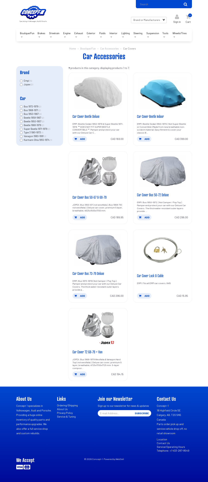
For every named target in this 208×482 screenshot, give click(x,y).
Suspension (152, 33)
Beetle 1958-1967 (33, 117)
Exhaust (78, 33)
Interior (113, 33)
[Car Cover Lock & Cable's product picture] (162, 250)
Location (162, 439)
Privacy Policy (65, 412)
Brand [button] (24, 72)
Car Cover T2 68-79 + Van (87, 351)
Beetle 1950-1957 (33, 121)
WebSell (120, 459)
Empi (27, 80)
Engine (66, 33)
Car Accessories (109, 48)
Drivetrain (54, 33)
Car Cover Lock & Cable (150, 275)
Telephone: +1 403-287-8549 (173, 450)
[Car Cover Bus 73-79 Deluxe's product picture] (98, 250)
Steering (137, 33)
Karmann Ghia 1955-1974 (37, 139)
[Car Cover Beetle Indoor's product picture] (162, 93)
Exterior (91, 33)
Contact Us (163, 443)
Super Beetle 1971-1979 (36, 128)
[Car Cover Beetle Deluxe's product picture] (98, 93)
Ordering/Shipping (67, 405)
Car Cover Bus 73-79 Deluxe (88, 273)
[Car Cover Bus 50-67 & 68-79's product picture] (98, 171)
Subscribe (142, 413)
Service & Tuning (66, 416)
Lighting (125, 33)
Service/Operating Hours (171, 446)
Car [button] (23, 98)
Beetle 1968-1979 (33, 125)
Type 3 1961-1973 (32, 132)
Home (72, 48)
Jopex (27, 84)
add (79, 138)
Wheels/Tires (179, 33)
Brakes (41, 33)
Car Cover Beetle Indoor (150, 116)
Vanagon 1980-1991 (34, 136)
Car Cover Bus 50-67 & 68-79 (90, 197)
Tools (165, 33)
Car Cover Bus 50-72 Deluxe (153, 194)
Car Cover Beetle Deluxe (86, 116)
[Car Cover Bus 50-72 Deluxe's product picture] (162, 171)
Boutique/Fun (27, 33)
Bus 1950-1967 (31, 113)
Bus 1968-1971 (31, 110)
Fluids (102, 33)
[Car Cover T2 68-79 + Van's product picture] (98, 328)
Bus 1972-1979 (31, 106)
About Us (62, 409)
